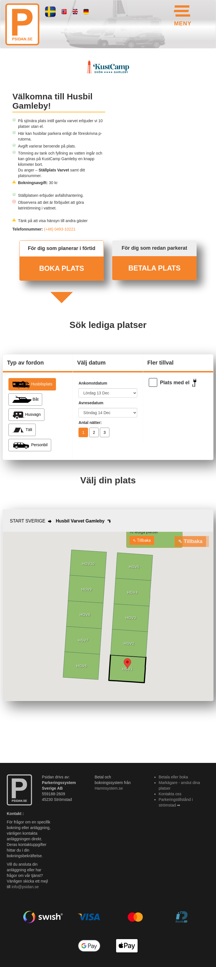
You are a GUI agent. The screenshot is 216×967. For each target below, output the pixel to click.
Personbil (30, 445)
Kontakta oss (170, 794)
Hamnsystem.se (109, 788)
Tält (22, 430)
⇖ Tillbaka (142, 540)
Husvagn (26, 414)
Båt (25, 399)
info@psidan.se (25, 887)
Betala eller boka (173, 777)
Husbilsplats (32, 384)
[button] (127, 663)
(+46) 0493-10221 (60, 229)
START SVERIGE (27, 521)
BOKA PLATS (61, 268)
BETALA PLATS (154, 268)
